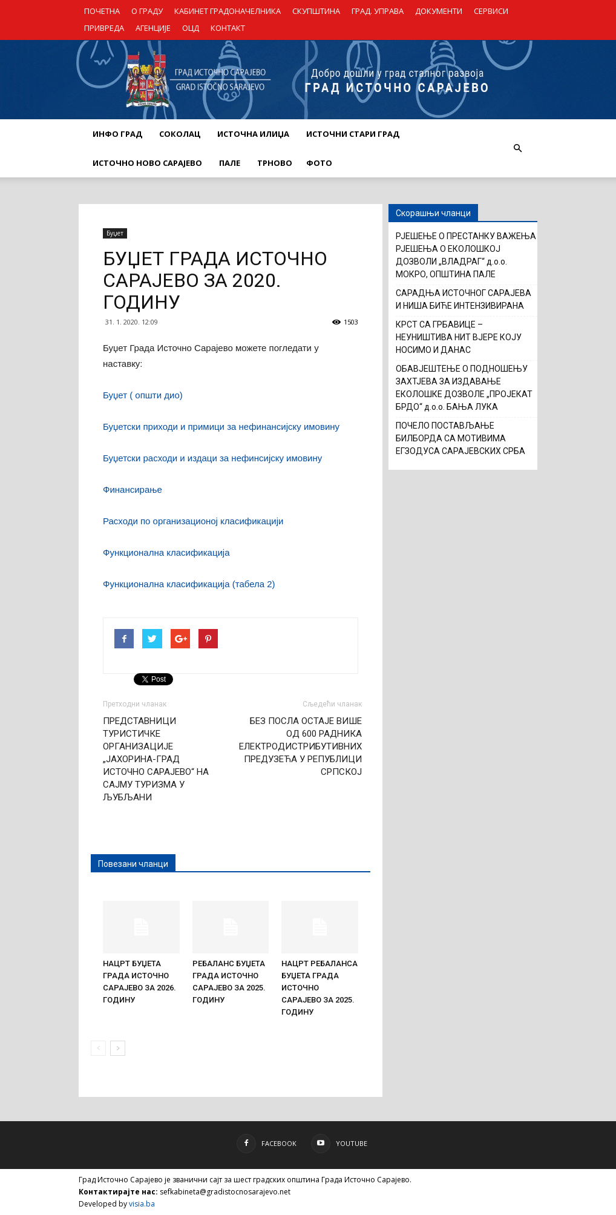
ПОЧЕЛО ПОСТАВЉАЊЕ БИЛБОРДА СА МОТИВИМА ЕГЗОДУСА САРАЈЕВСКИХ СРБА (460, 438)
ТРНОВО (274, 162)
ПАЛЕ (229, 162)
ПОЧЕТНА (102, 10)
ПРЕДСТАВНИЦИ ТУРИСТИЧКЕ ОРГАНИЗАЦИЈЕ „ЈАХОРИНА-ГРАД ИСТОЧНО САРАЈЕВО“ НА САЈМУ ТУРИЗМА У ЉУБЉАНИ (156, 759)
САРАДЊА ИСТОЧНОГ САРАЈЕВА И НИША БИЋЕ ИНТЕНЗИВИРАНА (463, 299)
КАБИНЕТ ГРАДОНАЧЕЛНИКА (227, 10)
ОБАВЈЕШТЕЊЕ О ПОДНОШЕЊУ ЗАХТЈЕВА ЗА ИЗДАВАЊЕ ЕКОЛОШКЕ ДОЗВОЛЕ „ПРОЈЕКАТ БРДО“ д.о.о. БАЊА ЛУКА (464, 388)
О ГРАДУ (147, 10)
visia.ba (142, 1204)
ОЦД (190, 27)
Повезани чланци (133, 864)
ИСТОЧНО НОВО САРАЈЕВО (147, 162)
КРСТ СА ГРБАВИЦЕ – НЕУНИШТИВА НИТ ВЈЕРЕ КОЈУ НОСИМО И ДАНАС (459, 337)
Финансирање (132, 489)
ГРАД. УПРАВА (378, 10)
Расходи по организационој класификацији (193, 521)
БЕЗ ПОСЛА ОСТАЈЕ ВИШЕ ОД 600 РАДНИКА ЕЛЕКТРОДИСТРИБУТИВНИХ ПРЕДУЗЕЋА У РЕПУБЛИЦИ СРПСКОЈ (300, 746)
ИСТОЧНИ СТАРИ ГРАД (352, 133)
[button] (517, 148)
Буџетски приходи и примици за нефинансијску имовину (221, 426)
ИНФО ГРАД (117, 133)
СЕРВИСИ (491, 10)
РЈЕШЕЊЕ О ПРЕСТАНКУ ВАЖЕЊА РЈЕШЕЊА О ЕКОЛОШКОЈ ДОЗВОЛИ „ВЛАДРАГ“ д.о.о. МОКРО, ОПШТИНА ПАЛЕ (466, 255)
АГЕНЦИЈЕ (153, 27)
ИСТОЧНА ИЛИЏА (253, 133)
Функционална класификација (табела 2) (189, 584)
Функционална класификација (166, 552)
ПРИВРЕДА (104, 27)
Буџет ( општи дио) (143, 395)
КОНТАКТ (228, 27)
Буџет (114, 233)
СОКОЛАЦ (179, 133)
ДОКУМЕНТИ (438, 10)
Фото (319, 162)
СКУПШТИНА (316, 10)
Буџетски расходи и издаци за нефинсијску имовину (212, 458)
